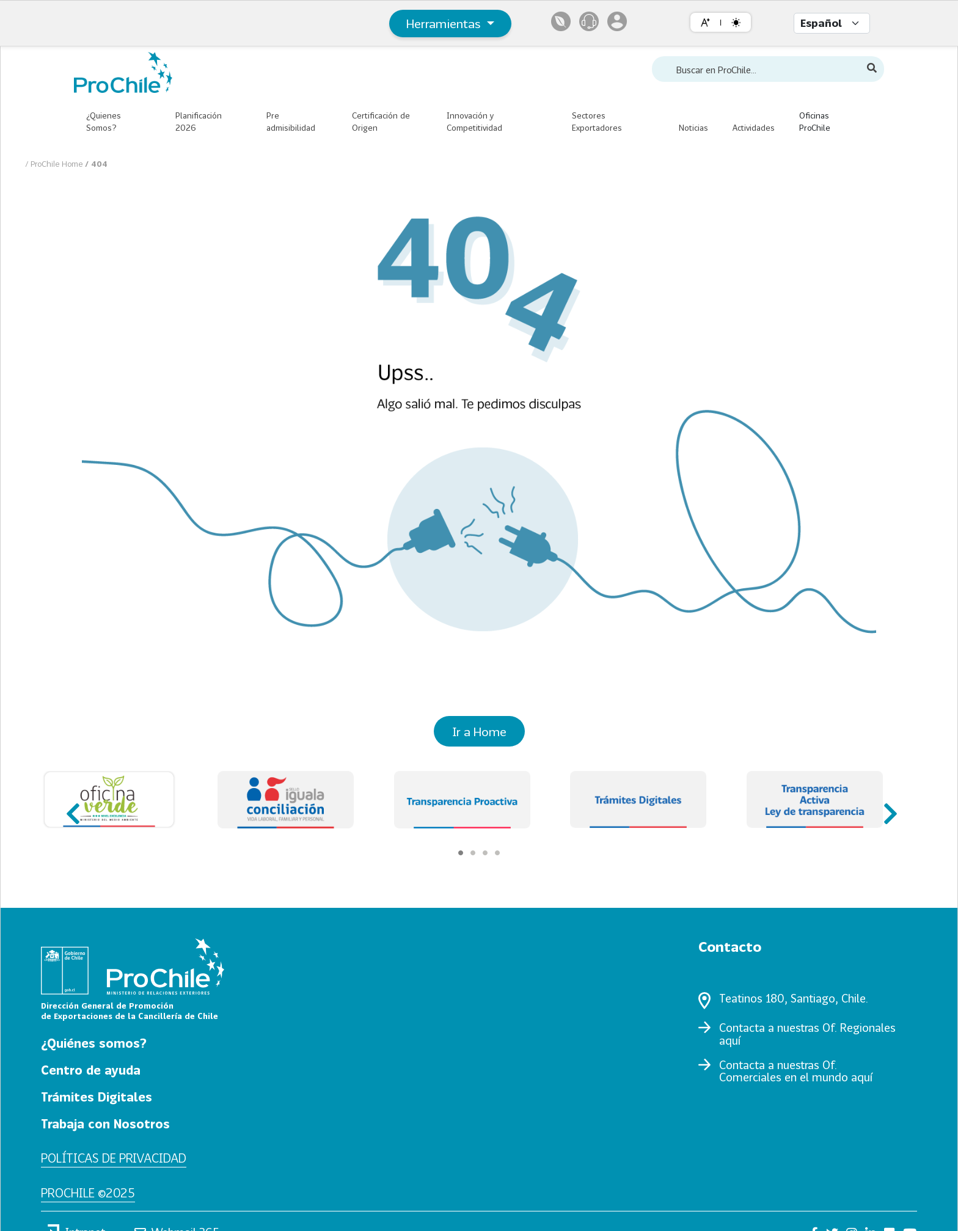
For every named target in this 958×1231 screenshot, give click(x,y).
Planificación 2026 (198, 122)
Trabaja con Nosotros (105, 1123)
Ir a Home (479, 731)
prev (71, 808)
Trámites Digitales (96, 1096)
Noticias (693, 128)
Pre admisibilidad (290, 122)
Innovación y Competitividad (474, 122)
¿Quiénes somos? (94, 1043)
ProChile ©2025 (88, 1192)
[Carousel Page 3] (485, 852)
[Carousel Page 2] (472, 852)
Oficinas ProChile (814, 122)
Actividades (754, 128)
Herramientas (445, 23)
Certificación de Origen (381, 122)
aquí (729, 1040)
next (886, 808)
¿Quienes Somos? (103, 122)
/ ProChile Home (55, 164)
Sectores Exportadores (597, 122)
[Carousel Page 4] (497, 852)
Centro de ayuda (91, 1069)
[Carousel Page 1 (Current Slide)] (460, 852)
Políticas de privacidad (113, 1157)
